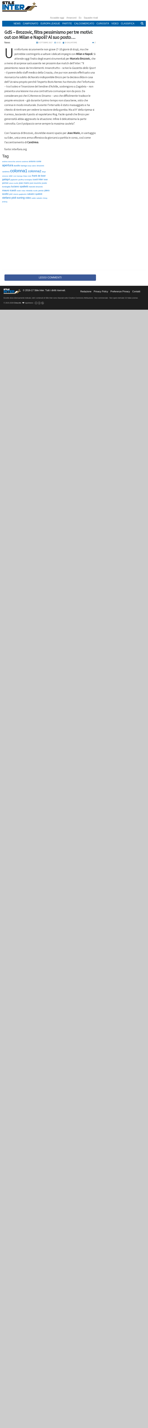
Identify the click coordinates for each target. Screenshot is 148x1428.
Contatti (136, 291)
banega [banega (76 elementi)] (24, 166)
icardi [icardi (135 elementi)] (35, 179)
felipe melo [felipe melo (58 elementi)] (27, 176)
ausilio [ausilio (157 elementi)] (17, 165)
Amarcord (71, 18)
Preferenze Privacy (120, 291)
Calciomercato (84, 23)
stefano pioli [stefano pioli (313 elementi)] (9, 197)
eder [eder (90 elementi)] (11, 176)
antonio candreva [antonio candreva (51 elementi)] (22, 161)
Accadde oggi (57, 18)
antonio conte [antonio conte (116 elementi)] (35, 161)
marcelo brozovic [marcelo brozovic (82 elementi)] (36, 187)
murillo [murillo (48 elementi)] (35, 191)
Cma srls (17, 303)
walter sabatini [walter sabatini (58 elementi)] (37, 198)
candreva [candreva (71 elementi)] (6, 172)
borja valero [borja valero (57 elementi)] (32, 166)
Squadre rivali (91, 18)
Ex (80, 18)
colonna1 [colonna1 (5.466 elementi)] (18, 170)
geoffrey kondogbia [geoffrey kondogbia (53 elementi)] (25, 180)
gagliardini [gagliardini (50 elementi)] (14, 180)
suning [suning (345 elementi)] (21, 197)
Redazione (85, 291)
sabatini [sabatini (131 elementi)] (31, 194)
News (17, 23)
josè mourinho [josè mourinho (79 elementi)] (35, 183)
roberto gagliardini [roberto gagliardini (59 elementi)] (20, 194)
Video (115, 23)
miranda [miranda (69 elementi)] (29, 191)
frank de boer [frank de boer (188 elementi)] (39, 175)
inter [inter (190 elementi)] (40, 179)
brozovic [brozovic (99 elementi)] (40, 166)
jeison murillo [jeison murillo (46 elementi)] (13, 183)
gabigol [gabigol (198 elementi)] (6, 179)
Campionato (30, 23)
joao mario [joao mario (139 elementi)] (24, 183)
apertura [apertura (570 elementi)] (7, 165)
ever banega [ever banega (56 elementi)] (18, 176)
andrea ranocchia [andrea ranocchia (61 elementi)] (8, 161)
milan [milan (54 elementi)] (23, 191)
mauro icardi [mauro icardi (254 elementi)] (9, 190)
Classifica (127, 23)
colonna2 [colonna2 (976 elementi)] (34, 171)
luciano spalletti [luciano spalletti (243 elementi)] (19, 186)
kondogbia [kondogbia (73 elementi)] (6, 187)
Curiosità (102, 23)
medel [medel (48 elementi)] (19, 191)
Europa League (50, 23)
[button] (142, 24)
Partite (67, 23)
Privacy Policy (101, 291)
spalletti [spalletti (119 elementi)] (38, 194)
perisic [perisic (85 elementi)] (41, 191)
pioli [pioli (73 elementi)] (10, 194)
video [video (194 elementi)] (28, 197)
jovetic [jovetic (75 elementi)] (44, 183)
